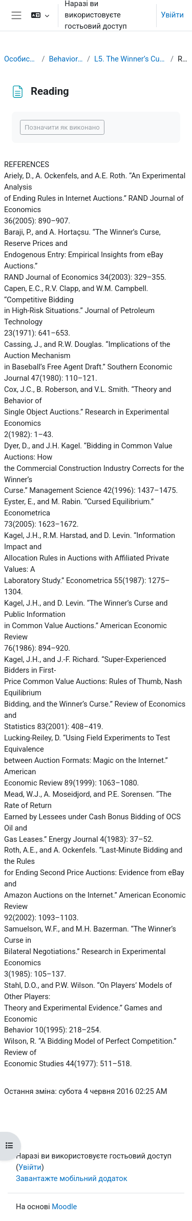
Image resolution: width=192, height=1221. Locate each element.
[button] (40, 15)
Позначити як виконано (62, 127)
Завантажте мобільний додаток (71, 1178)
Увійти (172, 14)
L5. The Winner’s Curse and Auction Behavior (130, 59)
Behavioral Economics (65, 59)
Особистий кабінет (20, 59)
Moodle (64, 1206)
